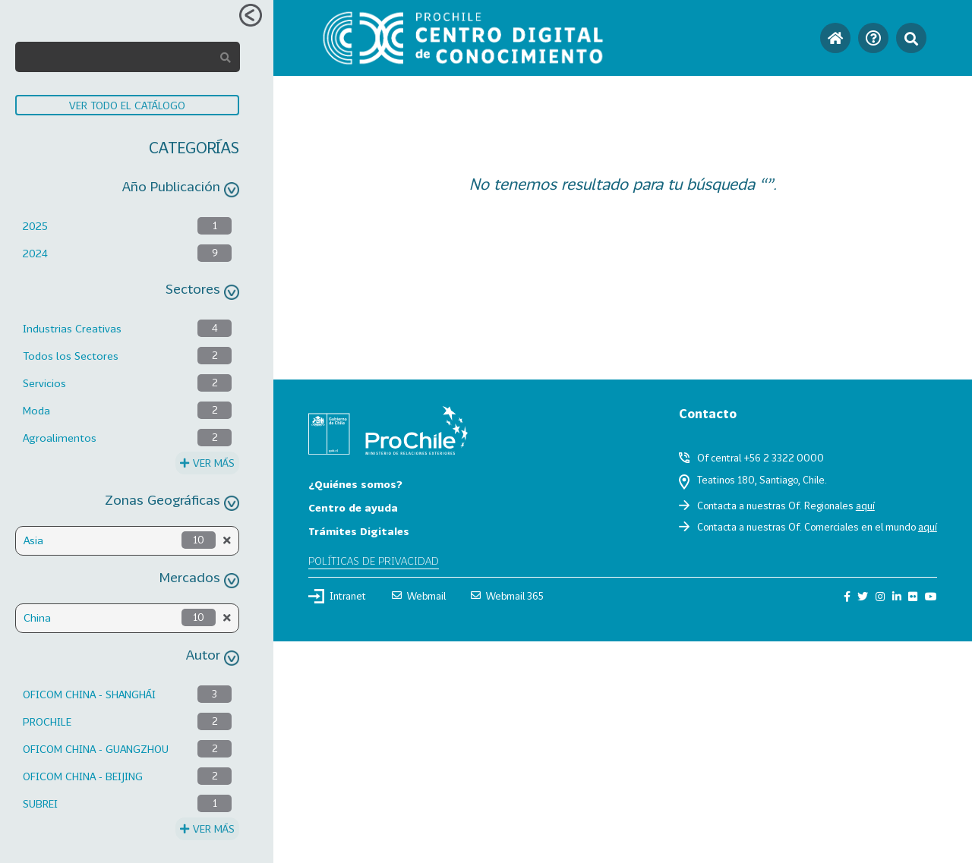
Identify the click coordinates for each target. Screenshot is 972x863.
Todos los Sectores (70, 355)
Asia (33, 540)
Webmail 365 (507, 596)
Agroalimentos (59, 437)
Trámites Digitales (358, 530)
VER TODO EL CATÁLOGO (127, 105)
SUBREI (40, 803)
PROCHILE (47, 721)
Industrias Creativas (72, 328)
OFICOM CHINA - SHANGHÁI (89, 694)
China (37, 617)
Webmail (419, 596)
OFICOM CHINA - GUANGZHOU (96, 748)
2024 (35, 253)
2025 (35, 225)
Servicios (44, 382)
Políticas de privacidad (373, 560)
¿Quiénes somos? (355, 483)
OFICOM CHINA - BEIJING (83, 776)
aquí (865, 505)
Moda (36, 410)
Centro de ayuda (353, 507)
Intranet (337, 596)
